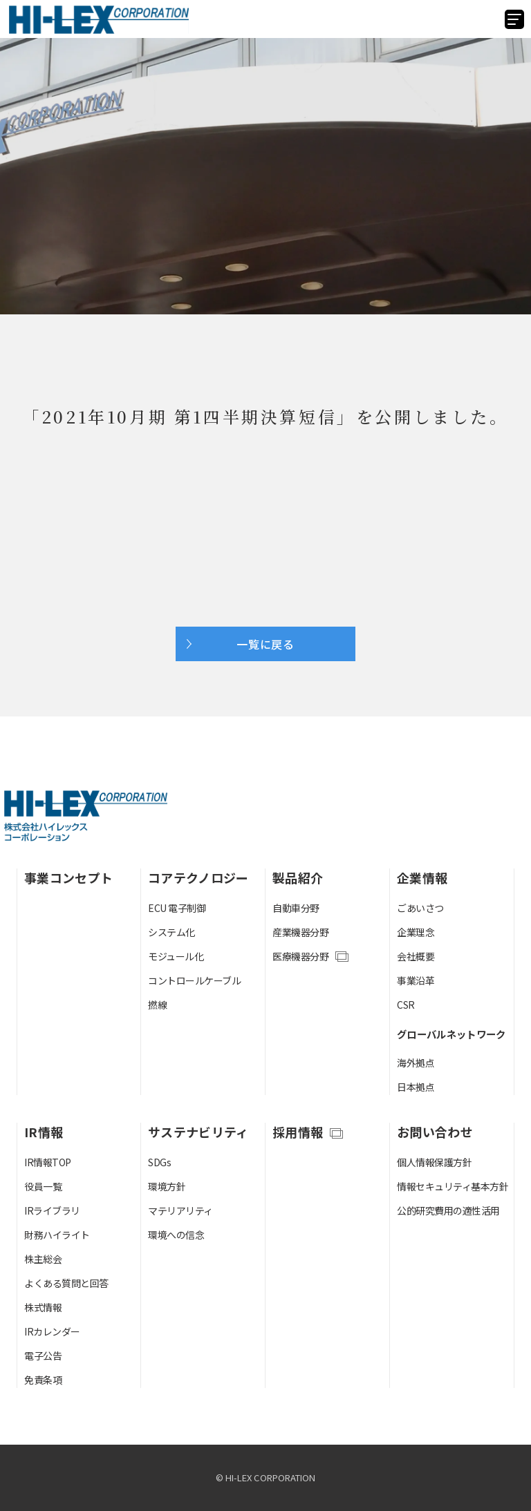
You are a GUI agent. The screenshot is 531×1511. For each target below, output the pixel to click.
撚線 (157, 1004)
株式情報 (43, 1307)
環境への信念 (176, 1235)
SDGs (159, 1162)
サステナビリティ (198, 1132)
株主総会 (43, 1259)
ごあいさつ (420, 908)
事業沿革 (415, 980)
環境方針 (166, 1186)
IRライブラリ (52, 1210)
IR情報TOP (47, 1162)
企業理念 (415, 932)
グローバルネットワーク (451, 1034)
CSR (406, 1004)
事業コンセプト (68, 877)
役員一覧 (43, 1186)
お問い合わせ (435, 1132)
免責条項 (43, 1380)
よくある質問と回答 (66, 1283)
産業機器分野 (300, 932)
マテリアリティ (180, 1210)
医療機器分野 (300, 956)
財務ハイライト (57, 1235)
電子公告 (43, 1355)
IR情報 (43, 1132)
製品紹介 (297, 877)
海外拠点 (415, 1063)
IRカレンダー (52, 1331)
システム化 (171, 932)
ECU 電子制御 (176, 908)
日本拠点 (415, 1087)
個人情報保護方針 (434, 1162)
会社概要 (415, 956)
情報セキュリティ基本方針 (452, 1186)
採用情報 (297, 1132)
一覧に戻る (265, 644)
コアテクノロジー (198, 877)
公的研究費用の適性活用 (448, 1210)
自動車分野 (295, 908)
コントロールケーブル (194, 980)
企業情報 (422, 877)
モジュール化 (175, 956)
